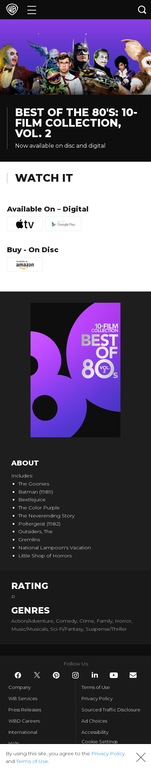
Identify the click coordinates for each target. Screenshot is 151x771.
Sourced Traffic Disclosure (110, 709)
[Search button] (142, 9)
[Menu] (32, 9)
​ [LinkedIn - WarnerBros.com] (95, 675)
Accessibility (95, 732)
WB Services (22, 698)
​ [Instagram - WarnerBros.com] (75, 675)
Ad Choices (94, 721)
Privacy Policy (97, 698)
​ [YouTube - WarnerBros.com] (114, 675)
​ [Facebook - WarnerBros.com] (18, 675)
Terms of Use (95, 687)
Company (19, 687)
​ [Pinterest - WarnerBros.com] (56, 675)
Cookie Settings (99, 741)
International (22, 732)
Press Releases (24, 709)
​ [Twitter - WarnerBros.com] (37, 675)
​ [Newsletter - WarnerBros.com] (133, 675)
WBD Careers (24, 721)
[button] (140, 757)
